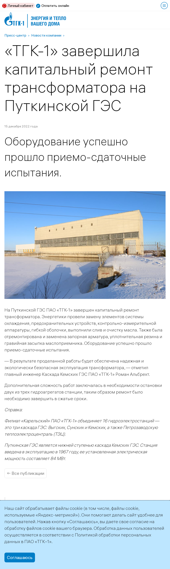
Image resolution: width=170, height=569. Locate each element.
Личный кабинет (20, 5)
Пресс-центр (15, 35)
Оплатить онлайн (55, 5)
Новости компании (46, 35)
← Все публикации (25, 473)
